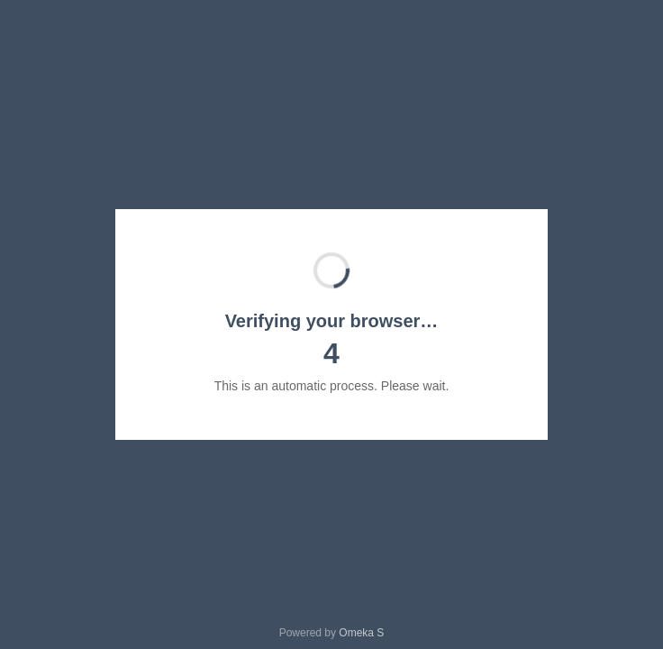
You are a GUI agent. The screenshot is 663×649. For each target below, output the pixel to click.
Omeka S (361, 632)
